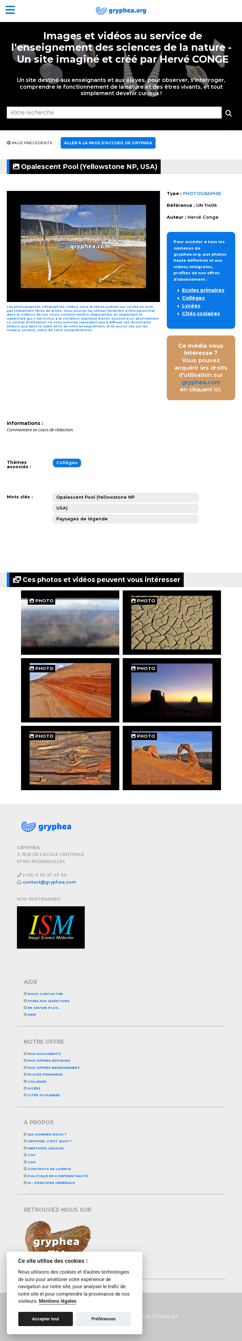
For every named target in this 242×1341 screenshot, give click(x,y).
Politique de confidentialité (55, 1176)
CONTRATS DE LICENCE (47, 1169)
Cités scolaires (201, 313)
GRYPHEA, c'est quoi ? (48, 1141)
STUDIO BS (165, 1316)
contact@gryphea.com (49, 882)
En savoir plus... (42, 1008)
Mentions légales (44, 1148)
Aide (30, 1014)
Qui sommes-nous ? (45, 1134)
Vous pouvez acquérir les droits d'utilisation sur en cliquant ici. (201, 367)
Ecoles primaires (203, 290)
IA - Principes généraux (49, 1183)
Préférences (104, 1318)
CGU (30, 1162)
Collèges (193, 298)
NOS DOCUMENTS (42, 1054)
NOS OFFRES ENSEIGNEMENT (52, 1067)
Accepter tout (45, 1318)
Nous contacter (43, 994)
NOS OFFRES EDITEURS (47, 1060)
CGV (29, 1155)
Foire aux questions (47, 1001)
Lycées (191, 306)
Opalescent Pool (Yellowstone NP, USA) (85, 167)
